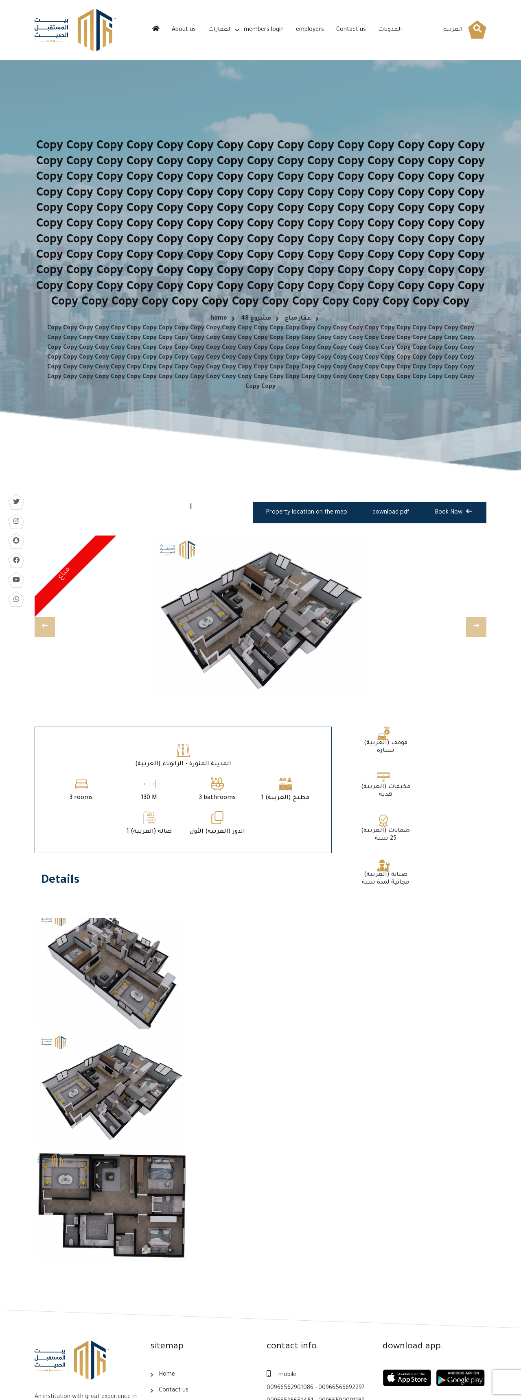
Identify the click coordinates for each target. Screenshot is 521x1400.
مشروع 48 (256, 321)
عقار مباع (298, 321)
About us (184, 30)
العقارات (220, 30)
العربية (452, 30)
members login (264, 30)
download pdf (391, 519)
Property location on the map (307, 519)
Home (167, 1263)
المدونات (390, 30)
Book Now (453, 518)
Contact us (351, 30)
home (218, 321)
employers (310, 30)
